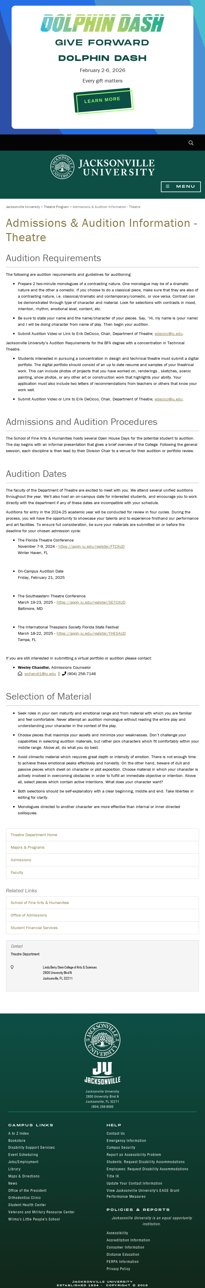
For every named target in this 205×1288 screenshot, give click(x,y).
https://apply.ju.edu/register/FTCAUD (91, 546)
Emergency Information (126, 1140)
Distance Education (123, 1254)
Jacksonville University (23, 206)
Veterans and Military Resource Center (41, 1211)
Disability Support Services (31, 1147)
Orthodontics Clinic (24, 1197)
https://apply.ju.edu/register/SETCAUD (91, 602)
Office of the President (27, 1190)
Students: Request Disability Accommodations (146, 1161)
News (12, 1183)
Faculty (17, 872)
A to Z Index (18, 1133)
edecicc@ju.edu (169, 333)
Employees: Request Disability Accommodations (147, 1168)
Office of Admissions (29, 915)
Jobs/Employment (23, 1161)
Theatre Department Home (34, 834)
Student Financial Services (34, 927)
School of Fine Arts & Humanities (40, 902)
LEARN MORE (102, 100)
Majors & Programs (28, 847)
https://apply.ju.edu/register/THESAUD (91, 633)
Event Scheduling (23, 1154)
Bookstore (17, 1140)
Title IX (113, 1176)
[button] (191, 143)
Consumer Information (126, 1247)
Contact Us (116, 1133)
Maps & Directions (24, 1176)
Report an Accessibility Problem (134, 1154)
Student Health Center (27, 1204)
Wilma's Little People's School (34, 1219)
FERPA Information (123, 1261)
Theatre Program (56, 206)
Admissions (21, 859)
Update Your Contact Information (134, 1183)
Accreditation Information (128, 1240)
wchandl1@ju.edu (40, 673)
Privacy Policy (118, 1268)
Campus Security (121, 1147)
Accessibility (117, 1232)
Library (14, 1168)
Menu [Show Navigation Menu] (181, 186)
